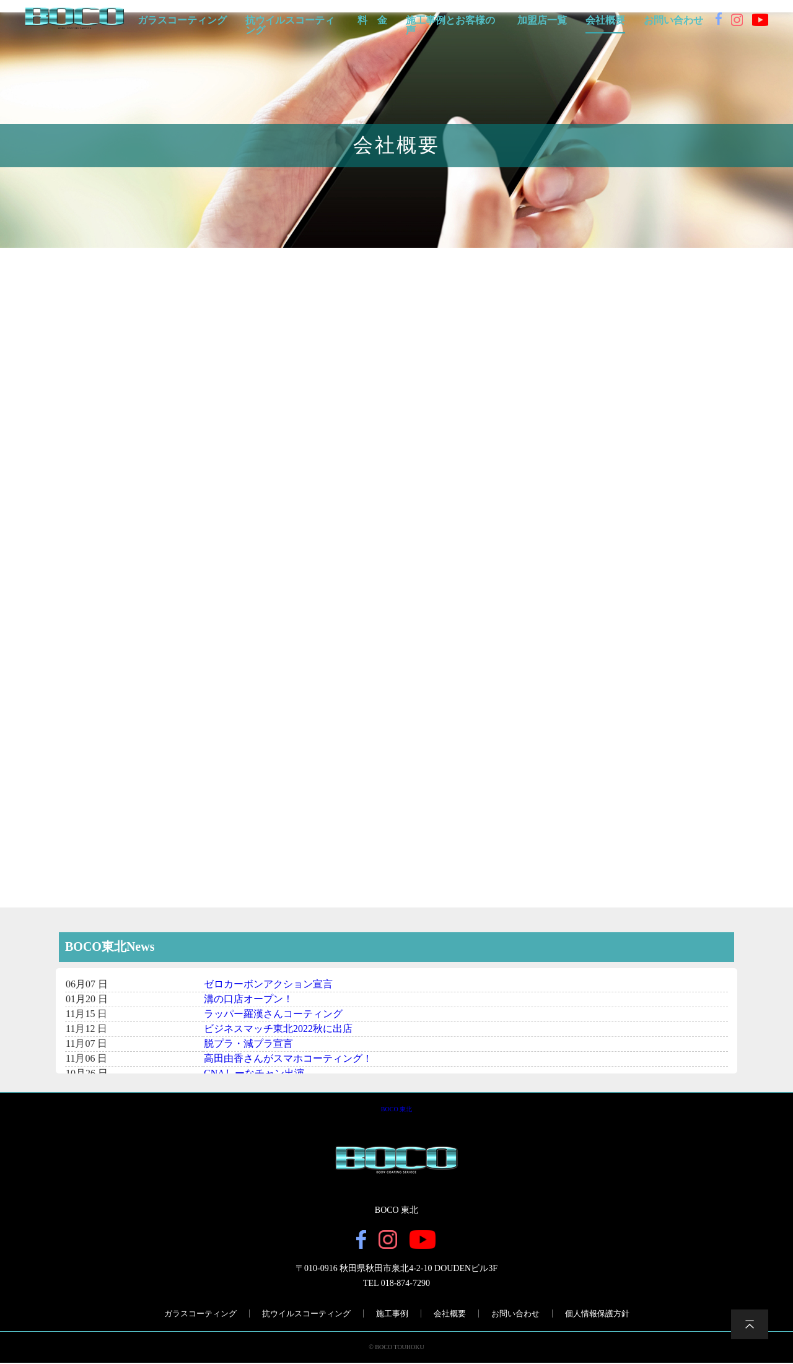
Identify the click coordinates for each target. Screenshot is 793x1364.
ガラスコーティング (182, 20)
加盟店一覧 (542, 20)
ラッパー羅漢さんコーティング (273, 1014)
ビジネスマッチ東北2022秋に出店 (278, 1029)
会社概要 (605, 20)
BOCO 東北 (396, 1109)
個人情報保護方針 (597, 1315)
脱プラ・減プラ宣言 (248, 1044)
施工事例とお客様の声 (450, 25)
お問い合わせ (673, 20)
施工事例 (392, 1315)
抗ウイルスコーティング (290, 25)
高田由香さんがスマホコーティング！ (288, 1059)
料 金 (372, 20)
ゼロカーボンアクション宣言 (268, 984)
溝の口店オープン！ (248, 999)
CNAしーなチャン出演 (254, 1074)
